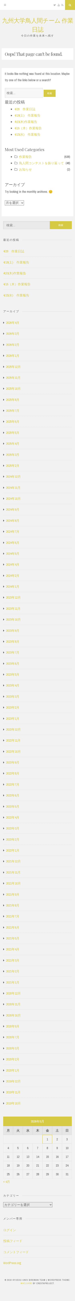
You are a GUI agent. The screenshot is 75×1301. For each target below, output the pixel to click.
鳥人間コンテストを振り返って (41, 163)
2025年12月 (13, 367)
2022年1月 (12, 850)
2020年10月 (13, 1015)
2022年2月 (12, 839)
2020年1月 (12, 1070)
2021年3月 (12, 960)
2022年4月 (12, 817)
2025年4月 (12, 443)
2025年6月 (12, 421)
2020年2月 (12, 1059)
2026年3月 (12, 333)
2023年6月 (12, 663)
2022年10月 (13, 751)
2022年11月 (13, 740)
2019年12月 (13, 1081)
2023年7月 (12, 652)
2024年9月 (12, 509)
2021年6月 (12, 927)
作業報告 (25, 156)
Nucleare (26, 1283)
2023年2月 (12, 707)
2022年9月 (12, 762)
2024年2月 (12, 575)
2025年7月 (12, 410)
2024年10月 (13, 498)
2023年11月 (13, 608)
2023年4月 (12, 685)
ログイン (9, 1230)
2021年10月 (13, 883)
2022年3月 (12, 828)
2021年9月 (12, 894)
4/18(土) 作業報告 (27, 115)
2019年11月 (13, 1092)
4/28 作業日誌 (24, 109)
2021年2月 (12, 971)
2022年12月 (13, 729)
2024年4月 (12, 564)
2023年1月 (12, 718)
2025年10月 (13, 388)
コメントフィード (16, 1252)
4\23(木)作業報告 (25, 122)
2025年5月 (12, 432)
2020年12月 (13, 993)
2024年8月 (12, 520)
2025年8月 (12, 399)
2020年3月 (12, 1048)
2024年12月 (13, 476)
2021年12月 (13, 861)
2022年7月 (12, 784)
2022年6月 (12, 795)
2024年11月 (13, 487)
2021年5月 (12, 938)
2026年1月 (12, 355)
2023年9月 (12, 630)
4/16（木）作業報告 (28, 128)
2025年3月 (12, 454)
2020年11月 (13, 1004)
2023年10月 (13, 619)
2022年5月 (12, 806)
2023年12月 (13, 597)
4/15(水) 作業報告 (27, 134)
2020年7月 (12, 1037)
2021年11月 (13, 872)
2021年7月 (12, 916)
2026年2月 (12, 344)
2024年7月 (12, 531)
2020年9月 (12, 1026)
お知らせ (25, 169)
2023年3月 (12, 696)
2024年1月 (12, 586)
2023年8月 (12, 641)
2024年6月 (12, 542)
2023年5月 (12, 674)
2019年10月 (13, 1103)
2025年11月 (13, 377)
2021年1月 (12, 982)
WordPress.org (12, 1263)
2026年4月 (12, 322)
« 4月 (6, 1181)
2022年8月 (12, 773)
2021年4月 (12, 949)
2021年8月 (12, 905)
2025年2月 (12, 465)
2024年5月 (12, 553)
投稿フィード (12, 1241)
